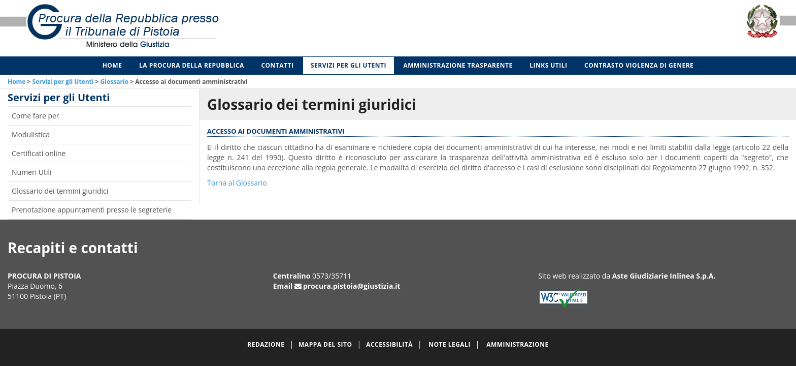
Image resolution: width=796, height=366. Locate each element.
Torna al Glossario (237, 183)
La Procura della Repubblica (191, 65)
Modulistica (31, 134)
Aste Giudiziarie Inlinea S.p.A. (664, 276)
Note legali (449, 344)
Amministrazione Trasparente (458, 65)
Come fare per (35, 115)
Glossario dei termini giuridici (60, 191)
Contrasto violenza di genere (638, 65)
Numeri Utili (32, 172)
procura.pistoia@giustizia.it (352, 286)
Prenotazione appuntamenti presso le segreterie (92, 210)
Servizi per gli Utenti (348, 65)
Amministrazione (517, 344)
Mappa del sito (325, 344)
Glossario (115, 81)
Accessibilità (389, 344)
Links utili (548, 65)
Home (112, 65)
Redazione (265, 344)
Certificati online (38, 153)
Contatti (277, 65)
